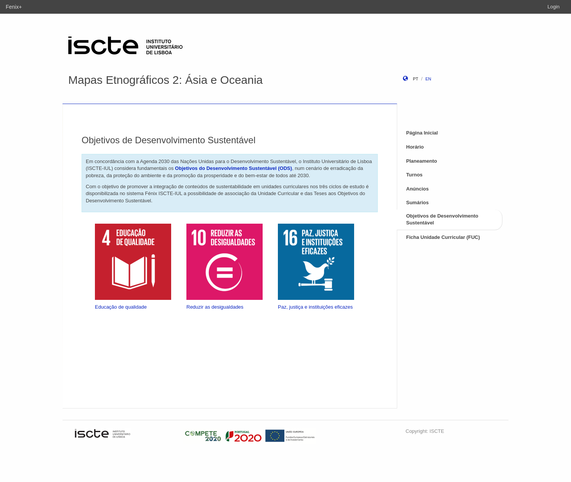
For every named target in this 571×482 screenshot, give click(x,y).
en (428, 79)
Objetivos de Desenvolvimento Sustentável (442, 219)
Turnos (414, 175)
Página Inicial (422, 133)
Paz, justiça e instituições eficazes (315, 307)
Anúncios (417, 189)
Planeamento (421, 161)
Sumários (417, 202)
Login (553, 7)
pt (415, 79)
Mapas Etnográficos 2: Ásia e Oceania (165, 80)
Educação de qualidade (121, 307)
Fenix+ (14, 7)
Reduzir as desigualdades (215, 307)
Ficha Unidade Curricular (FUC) (443, 237)
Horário (415, 147)
